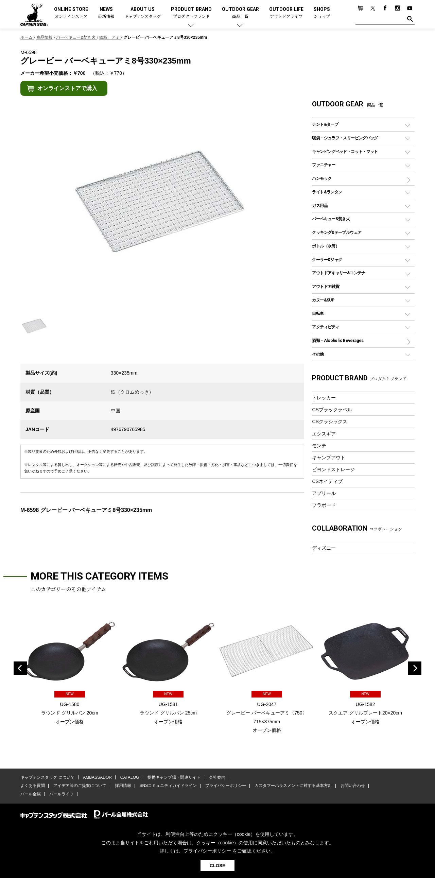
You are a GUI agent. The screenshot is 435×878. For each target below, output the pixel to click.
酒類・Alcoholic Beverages (337, 340)
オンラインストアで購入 (67, 88)
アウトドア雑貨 (325, 286)
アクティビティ (325, 326)
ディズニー (324, 548)
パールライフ (61, 794)
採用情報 (123, 786)
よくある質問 (32, 786)
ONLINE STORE (71, 13)
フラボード (324, 505)
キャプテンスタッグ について (47, 777)
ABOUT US (142, 13)
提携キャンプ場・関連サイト (173, 777)
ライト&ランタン (327, 191)
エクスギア (324, 433)
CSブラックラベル (332, 409)
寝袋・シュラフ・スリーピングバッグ (345, 137)
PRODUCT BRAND (191, 13)
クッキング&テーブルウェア (336, 232)
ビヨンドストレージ (333, 469)
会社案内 (216, 777)
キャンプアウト (328, 457)
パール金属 (30, 794)
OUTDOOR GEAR (240, 13)
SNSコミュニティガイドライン (167, 786)
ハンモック (321, 178)
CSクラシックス (329, 421)
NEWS (106, 13)
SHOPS (322, 13)
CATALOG (129, 777)
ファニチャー (323, 164)
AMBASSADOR (97, 777)
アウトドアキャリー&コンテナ (338, 272)
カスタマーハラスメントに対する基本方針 (292, 786)
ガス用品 (320, 205)
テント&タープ (325, 124)
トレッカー (324, 397)
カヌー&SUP (323, 300)
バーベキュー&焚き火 (331, 218)
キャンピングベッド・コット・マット (345, 151)
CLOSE (217, 865)
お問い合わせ (352, 786)
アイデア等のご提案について (79, 786)
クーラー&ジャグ (327, 259)
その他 (318, 354)
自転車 (318, 313)
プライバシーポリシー (225, 786)
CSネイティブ (327, 481)
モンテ (319, 445)
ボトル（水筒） (325, 245)
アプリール (324, 493)
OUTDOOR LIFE (286, 13)
